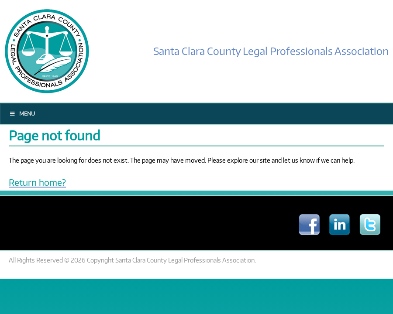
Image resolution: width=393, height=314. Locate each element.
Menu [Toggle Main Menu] (22, 113)
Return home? (37, 182)
